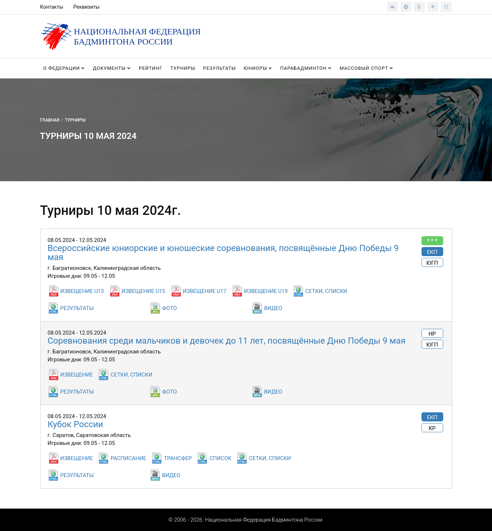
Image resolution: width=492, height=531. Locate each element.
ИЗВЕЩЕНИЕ (76, 374)
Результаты (219, 68)
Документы (112, 68)
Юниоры (258, 68)
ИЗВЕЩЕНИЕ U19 (266, 291)
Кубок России (75, 424)
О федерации (64, 68)
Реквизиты (86, 7)
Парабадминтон (306, 68)
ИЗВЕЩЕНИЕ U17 (205, 291)
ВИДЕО (273, 308)
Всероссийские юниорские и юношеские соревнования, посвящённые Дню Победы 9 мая (223, 252)
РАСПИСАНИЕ (128, 458)
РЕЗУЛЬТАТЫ (77, 308)
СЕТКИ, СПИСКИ (326, 291)
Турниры (182, 68)
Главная (50, 119)
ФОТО (169, 308)
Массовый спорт (366, 68)
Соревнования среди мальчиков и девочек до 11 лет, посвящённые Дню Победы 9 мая (227, 341)
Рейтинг (150, 68)
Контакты (51, 7)
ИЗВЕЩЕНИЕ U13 (82, 291)
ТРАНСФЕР (178, 458)
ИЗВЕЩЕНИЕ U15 (143, 291)
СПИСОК (220, 458)
